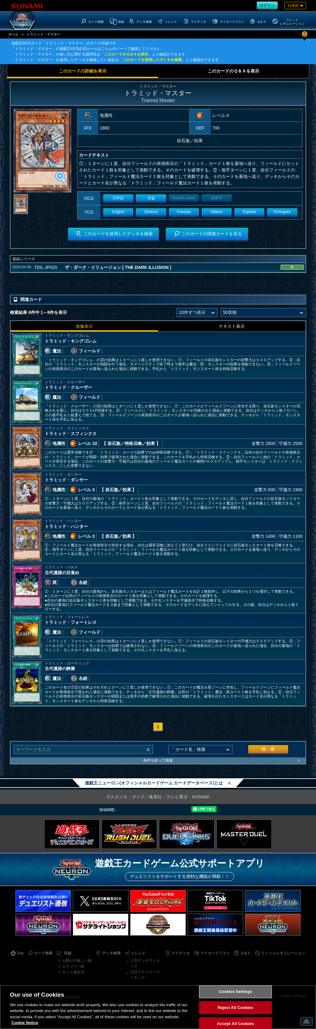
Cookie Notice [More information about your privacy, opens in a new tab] (24, 1022)
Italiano (217, 212)
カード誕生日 (73, 972)
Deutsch (151, 212)
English (118, 212)
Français (184, 212)
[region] (158, 1007)
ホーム (13, 34)
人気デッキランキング (145, 963)
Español (249, 212)
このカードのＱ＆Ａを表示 (126, 54)
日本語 (118, 198)
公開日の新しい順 (77, 960)
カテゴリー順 (73, 966)
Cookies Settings (235, 992)
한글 (151, 198)
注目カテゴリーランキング (145, 975)
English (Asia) (184, 198)
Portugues (282, 212)
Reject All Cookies (235, 1007)
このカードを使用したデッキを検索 (152, 60)
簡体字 (216, 198)
